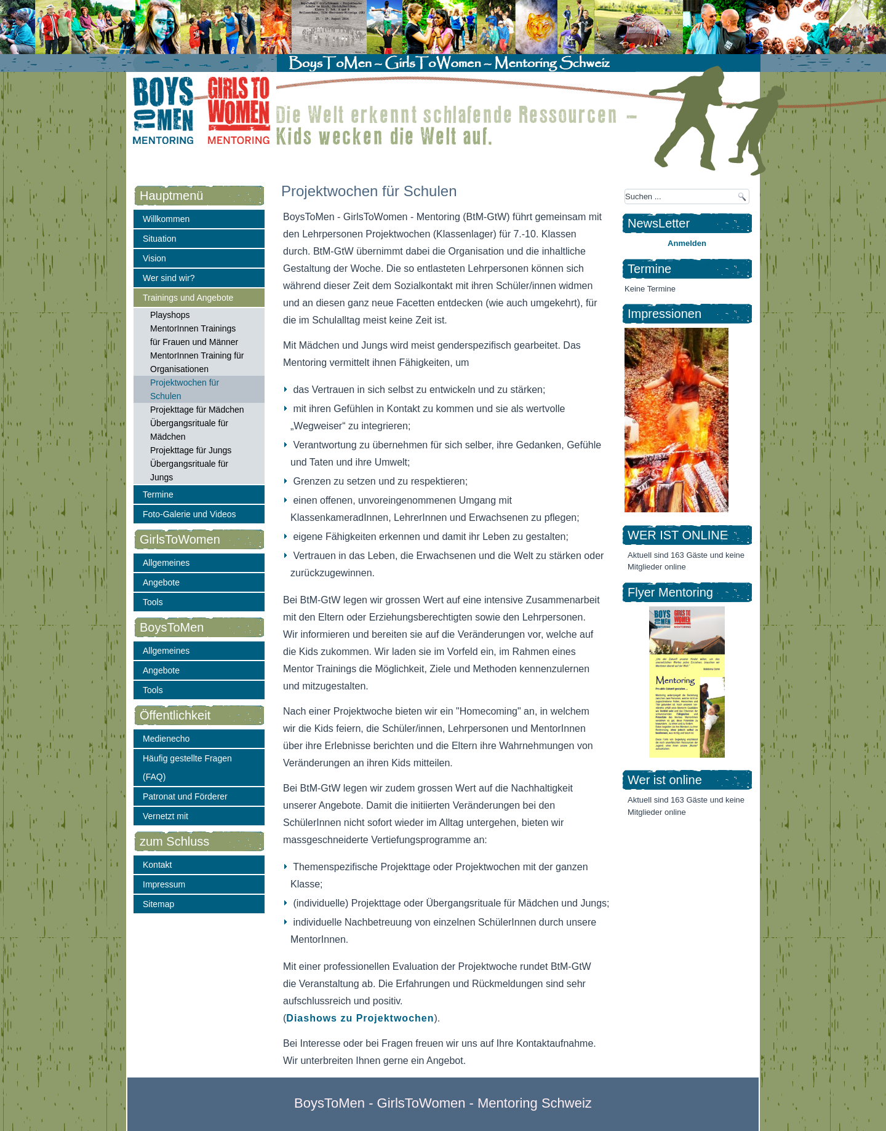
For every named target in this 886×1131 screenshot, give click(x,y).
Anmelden (687, 243)
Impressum (164, 884)
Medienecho (166, 739)
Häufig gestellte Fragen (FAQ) (187, 767)
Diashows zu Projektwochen (360, 1018)
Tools (153, 602)
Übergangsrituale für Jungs (189, 470)
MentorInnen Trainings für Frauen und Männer (194, 335)
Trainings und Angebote (188, 298)
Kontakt (157, 865)
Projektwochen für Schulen (184, 389)
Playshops (170, 315)
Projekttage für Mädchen (197, 410)
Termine (158, 494)
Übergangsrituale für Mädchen (189, 430)
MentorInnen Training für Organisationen (197, 362)
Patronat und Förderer (185, 796)
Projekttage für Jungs (190, 450)
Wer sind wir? (169, 278)
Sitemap (158, 904)
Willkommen (166, 219)
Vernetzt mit (165, 816)
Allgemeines (166, 563)
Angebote (161, 582)
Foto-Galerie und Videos (189, 514)
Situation (159, 239)
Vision (154, 258)
